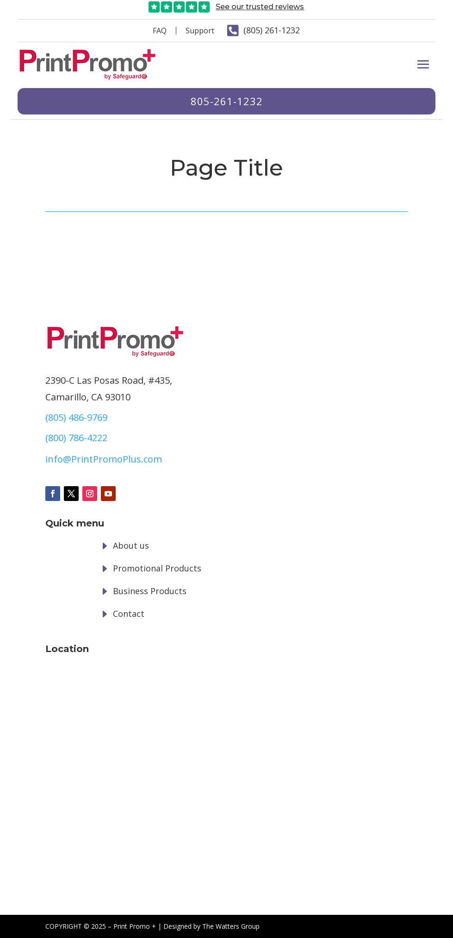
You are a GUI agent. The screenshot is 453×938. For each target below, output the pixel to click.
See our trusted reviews (260, 6)
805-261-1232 (226, 101)
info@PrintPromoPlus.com (103, 459)
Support (200, 30)
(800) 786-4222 (76, 437)
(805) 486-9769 (76, 417)
